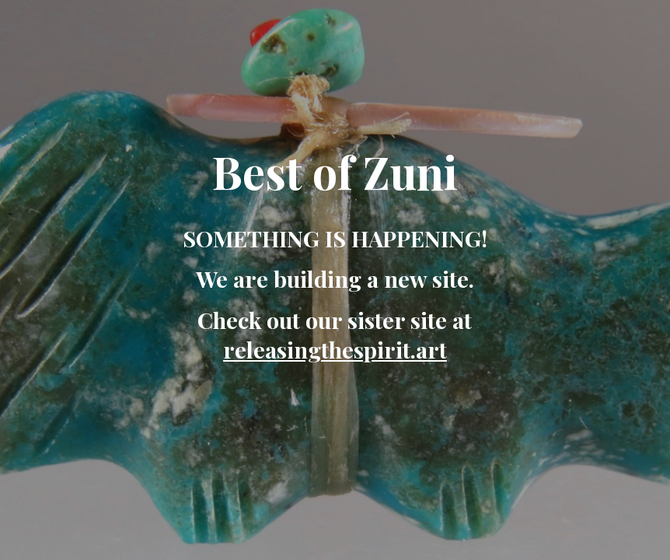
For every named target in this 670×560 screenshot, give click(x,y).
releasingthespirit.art (335, 349)
